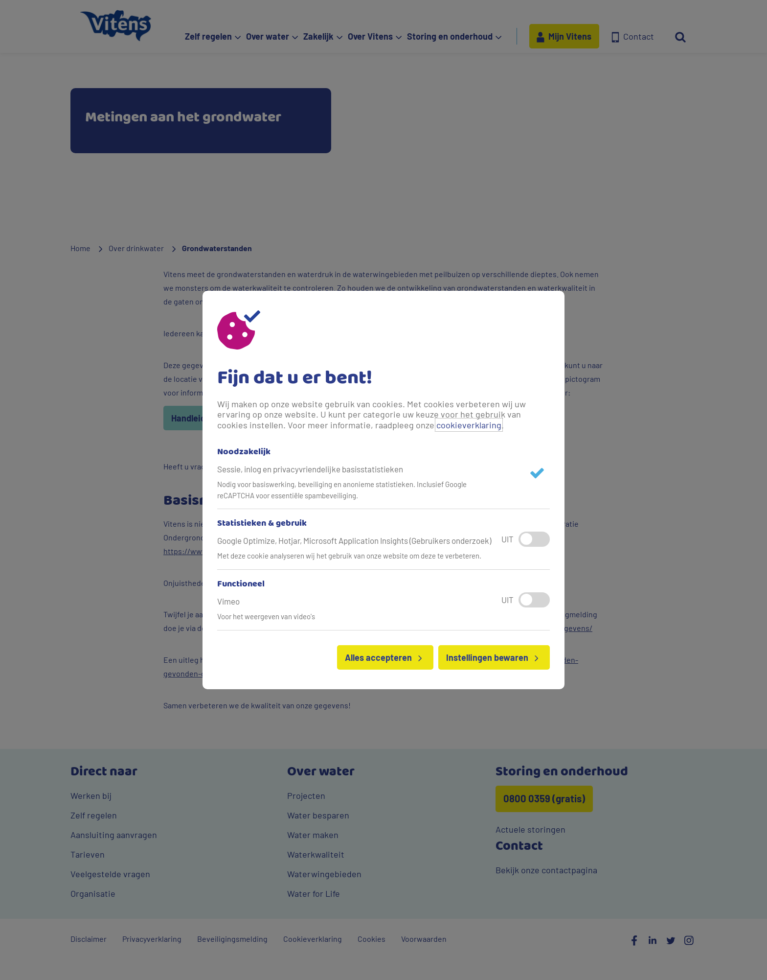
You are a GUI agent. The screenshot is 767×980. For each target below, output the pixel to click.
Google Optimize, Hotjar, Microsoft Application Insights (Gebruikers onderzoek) (354, 540)
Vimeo (228, 601)
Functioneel (241, 584)
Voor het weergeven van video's (266, 616)
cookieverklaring (468, 425)
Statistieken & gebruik (262, 524)
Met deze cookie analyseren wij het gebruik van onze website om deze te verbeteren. (349, 555)
